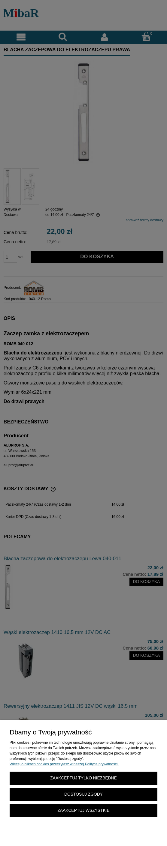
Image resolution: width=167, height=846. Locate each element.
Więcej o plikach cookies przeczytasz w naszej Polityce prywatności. (64, 764)
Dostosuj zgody (83, 794)
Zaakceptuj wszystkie (83, 810)
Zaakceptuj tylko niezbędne (83, 778)
